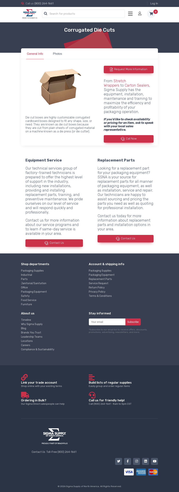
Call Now (131, 138)
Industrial (26, 274)
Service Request (98, 283)
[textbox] (84, 14)
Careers (25, 345)
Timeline (26, 320)
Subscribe (133, 321)
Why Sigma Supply (32, 324)
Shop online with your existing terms (54, 384)
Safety (25, 296)
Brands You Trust (31, 332)
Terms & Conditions (100, 296)
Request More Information (130, 69)
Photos (57, 53)
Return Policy (97, 287)
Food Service (28, 300)
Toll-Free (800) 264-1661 (61, 452)
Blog (23, 328)
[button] (45, 13)
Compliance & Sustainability (37, 349)
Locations (27, 341)
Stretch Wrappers (115, 83)
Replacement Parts (100, 279)
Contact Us (57, 243)
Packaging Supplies (32, 270)
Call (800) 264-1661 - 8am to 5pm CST (122, 401)
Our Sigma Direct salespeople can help (54, 401)
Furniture (26, 304)
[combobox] (83, 14)
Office (24, 287)
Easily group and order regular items (122, 384)
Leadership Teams (31, 336)
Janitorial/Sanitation (33, 283)
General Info (35, 53)
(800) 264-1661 (43, 3)
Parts (24, 279)
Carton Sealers (137, 85)
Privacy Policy (97, 291)
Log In (154, 3)
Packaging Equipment (34, 291)
